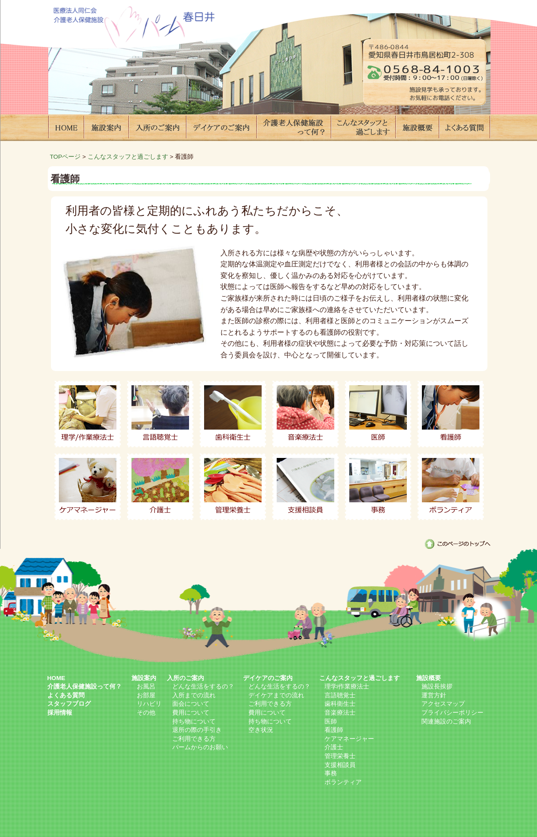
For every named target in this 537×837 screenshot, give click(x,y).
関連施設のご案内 (446, 721)
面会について (190, 703)
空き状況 (260, 730)
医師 (378, 414)
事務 (378, 487)
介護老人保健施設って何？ (293, 127)
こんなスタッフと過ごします (363, 127)
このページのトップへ (458, 544)
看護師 (450, 414)
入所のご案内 (157, 127)
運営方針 (433, 695)
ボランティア (450, 487)
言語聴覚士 (160, 414)
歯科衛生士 (233, 414)
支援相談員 (305, 487)
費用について (190, 712)
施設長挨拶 (436, 686)
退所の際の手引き (197, 730)
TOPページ (65, 156)
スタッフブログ (69, 703)
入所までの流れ (194, 695)
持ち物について (194, 721)
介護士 (160, 487)
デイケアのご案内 (221, 127)
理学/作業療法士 (87, 414)
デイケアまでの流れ (276, 695)
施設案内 (106, 127)
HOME (66, 127)
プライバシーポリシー (452, 712)
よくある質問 (465, 127)
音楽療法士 (305, 414)
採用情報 (59, 712)
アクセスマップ (443, 703)
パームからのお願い (200, 747)
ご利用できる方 (194, 738)
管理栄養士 (233, 487)
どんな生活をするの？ (203, 686)
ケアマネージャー (87, 487)
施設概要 (417, 127)
